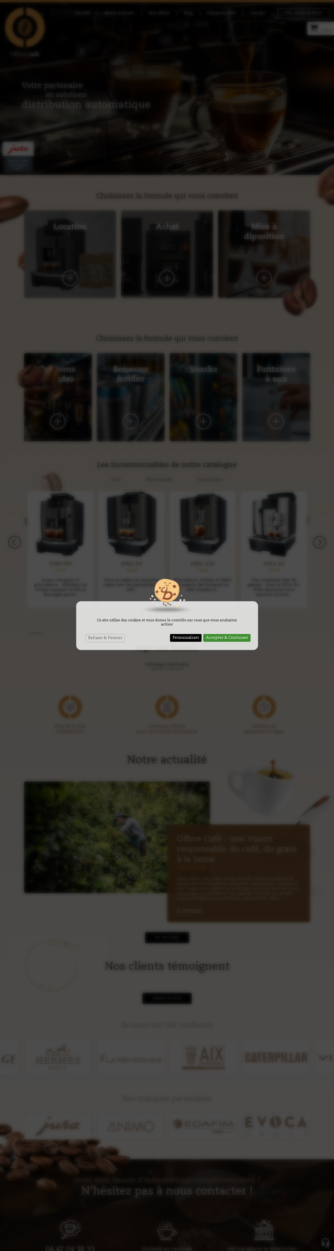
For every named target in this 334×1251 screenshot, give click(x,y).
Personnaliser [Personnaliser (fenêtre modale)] (185, 638)
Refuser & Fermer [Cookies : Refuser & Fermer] (105, 638)
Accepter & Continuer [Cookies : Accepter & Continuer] (227, 638)
